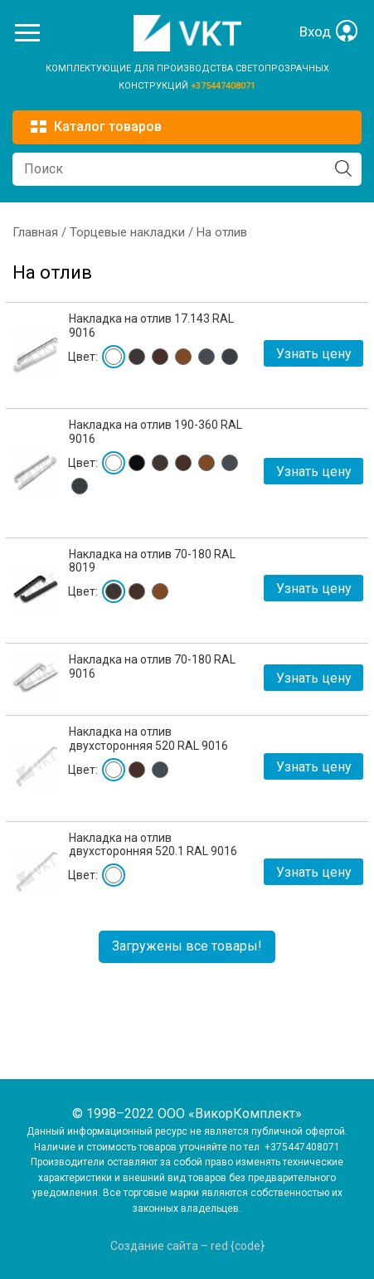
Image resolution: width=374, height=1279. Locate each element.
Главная (35, 232)
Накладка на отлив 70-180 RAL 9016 (152, 666)
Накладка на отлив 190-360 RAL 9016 (155, 431)
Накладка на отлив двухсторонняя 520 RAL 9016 (148, 738)
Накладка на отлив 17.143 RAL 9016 (151, 325)
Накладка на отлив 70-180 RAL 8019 (152, 561)
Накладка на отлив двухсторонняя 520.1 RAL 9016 (153, 844)
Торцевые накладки (127, 232)
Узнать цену (314, 354)
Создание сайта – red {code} (187, 1245)
